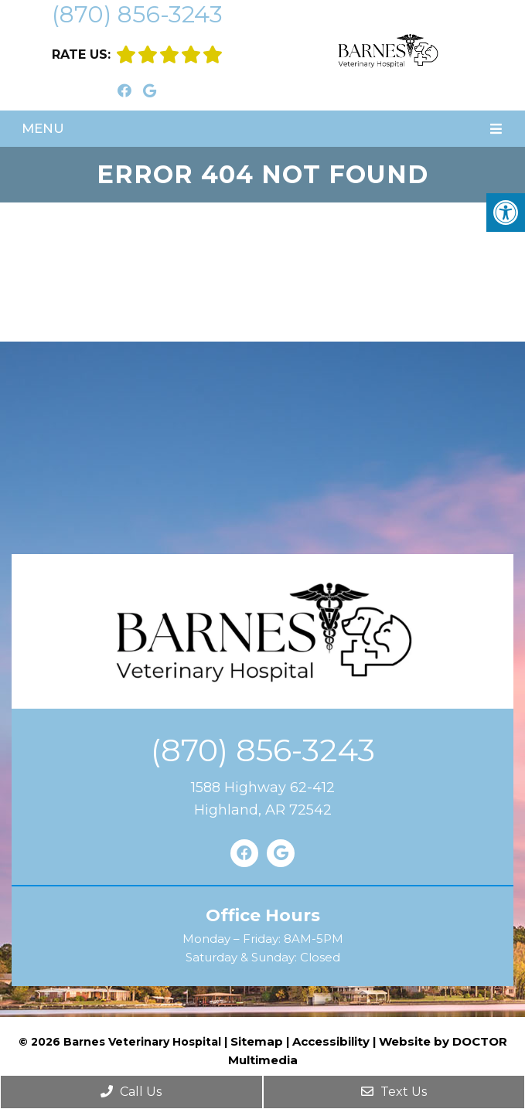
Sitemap (256, 1041)
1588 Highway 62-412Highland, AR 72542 (263, 798)
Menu (43, 128)
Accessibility (331, 1041)
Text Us (394, 1091)
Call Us (131, 1091)
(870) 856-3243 (137, 14)
